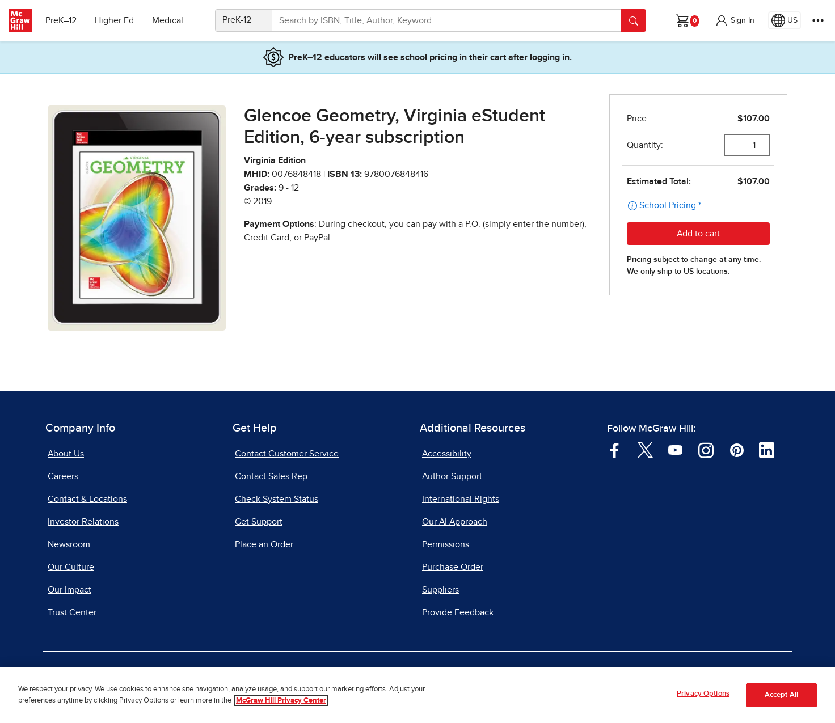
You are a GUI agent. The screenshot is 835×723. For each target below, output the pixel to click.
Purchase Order (452, 567)
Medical (167, 20)
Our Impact (69, 589)
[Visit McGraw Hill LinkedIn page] (766, 449)
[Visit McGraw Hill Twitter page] (645, 449)
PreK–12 (61, 20)
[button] (734, 20)
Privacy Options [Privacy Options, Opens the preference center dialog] (703, 693)
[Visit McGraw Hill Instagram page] (706, 449)
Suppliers (440, 589)
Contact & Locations (87, 499)
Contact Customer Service (287, 453)
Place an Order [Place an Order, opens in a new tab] (264, 544)
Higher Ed (114, 20)
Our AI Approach (454, 521)
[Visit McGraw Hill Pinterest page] (736, 449)
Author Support (452, 476)
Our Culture (71, 567)
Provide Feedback (458, 612)
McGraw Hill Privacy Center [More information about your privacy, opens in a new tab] (281, 700)
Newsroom (69, 544)
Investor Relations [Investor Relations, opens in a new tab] (83, 521)
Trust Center (72, 612)
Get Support (258, 521)
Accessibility (446, 453)
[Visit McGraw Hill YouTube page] (675, 449)
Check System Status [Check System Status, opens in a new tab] (276, 499)
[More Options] (818, 20)
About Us (66, 453)
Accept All (781, 695)
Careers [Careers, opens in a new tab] (63, 476)
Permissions (445, 544)
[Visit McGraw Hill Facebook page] (614, 449)
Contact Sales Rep (271, 476)
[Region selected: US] (784, 20)
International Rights (460, 499)
